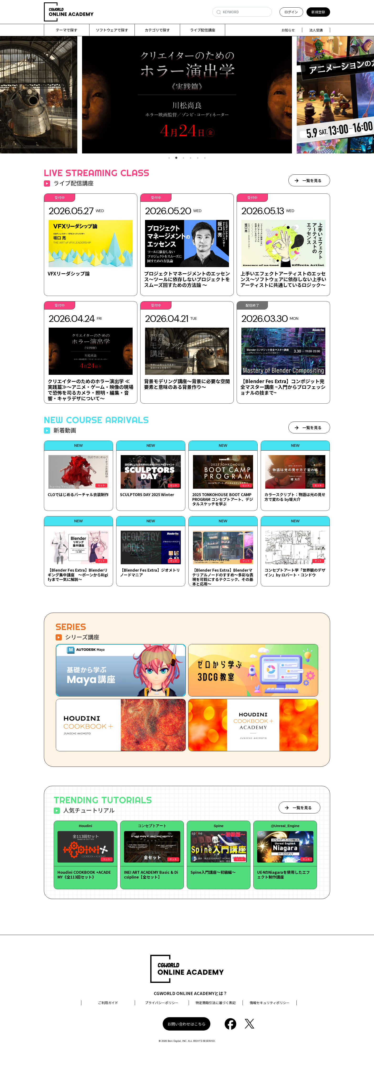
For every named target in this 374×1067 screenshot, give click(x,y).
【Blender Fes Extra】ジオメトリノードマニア (150, 572)
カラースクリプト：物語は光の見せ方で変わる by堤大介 (295, 497)
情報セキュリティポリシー (270, 1003)
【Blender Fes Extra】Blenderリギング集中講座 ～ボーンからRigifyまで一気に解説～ (78, 574)
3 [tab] (183, 158)
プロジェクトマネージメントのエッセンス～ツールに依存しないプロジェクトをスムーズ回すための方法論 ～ (187, 279)
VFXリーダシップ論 (69, 273)
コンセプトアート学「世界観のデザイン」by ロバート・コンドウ (295, 572)
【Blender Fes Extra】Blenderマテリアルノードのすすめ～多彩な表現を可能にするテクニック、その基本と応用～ (222, 577)
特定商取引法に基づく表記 (216, 1003)
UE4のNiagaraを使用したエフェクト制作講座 (283, 874)
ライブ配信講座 (202, 29)
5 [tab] (197, 158)
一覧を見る (312, 180)
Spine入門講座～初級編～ (213, 872)
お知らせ (288, 30)
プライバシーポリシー (161, 1003)
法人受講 (316, 30)
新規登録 (318, 12)
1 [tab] (169, 158)
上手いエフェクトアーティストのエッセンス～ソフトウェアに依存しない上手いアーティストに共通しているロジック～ (283, 279)
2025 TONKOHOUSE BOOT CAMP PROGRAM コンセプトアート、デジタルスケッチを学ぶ (222, 499)
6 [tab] (205, 158)
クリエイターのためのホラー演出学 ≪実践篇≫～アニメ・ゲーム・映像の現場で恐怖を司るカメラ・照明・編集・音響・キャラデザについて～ (90, 390)
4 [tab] (190, 158)
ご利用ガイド (108, 1003)
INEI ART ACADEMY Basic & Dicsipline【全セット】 (151, 874)
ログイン (291, 12)
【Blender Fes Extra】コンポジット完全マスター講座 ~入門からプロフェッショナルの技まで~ (283, 387)
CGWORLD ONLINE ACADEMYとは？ (190, 993)
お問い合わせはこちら (186, 1024)
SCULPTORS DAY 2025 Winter (147, 495)
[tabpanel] (187, 95)
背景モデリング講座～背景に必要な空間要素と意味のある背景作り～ (187, 384)
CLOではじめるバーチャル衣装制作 (78, 495)
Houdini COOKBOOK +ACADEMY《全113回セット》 (84, 874)
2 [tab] (176, 158)
